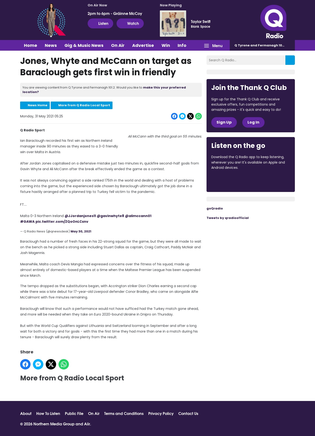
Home (30, 45)
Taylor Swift (201, 21)
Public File (74, 413)
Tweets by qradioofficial (228, 218)
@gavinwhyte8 (110, 216)
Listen (100, 23)
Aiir (87, 424)
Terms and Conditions (124, 413)
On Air (118, 45)
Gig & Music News (84, 45)
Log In (253, 122)
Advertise (143, 45)
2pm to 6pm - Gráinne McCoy (115, 13)
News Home (37, 105)
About (26, 413)
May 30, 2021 (81, 231)
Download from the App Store (229, 180)
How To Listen (48, 413)
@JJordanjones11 (80, 216)
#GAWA (27, 221)
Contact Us (188, 413)
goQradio (215, 208)
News (51, 45)
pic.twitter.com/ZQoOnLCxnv (62, 221)
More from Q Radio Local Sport (84, 105)
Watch (130, 23)
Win (166, 45)
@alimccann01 (138, 216)
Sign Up (224, 122)
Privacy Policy (161, 413)
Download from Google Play (269, 180)
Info (182, 45)
